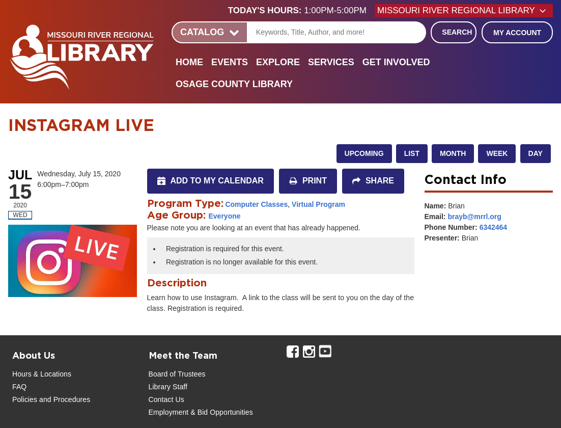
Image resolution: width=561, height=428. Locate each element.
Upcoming (364, 153)
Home (189, 62)
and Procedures (63, 399)
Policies (24, 399)
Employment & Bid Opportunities (201, 412)
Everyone (225, 216)
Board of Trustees (177, 374)
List (411, 153)
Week (497, 153)
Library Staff (168, 387)
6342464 (494, 227)
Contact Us (166, 399)
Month (453, 153)
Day (535, 153)
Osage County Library (234, 84)
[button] (301, 10)
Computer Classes (256, 204)
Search (457, 32)
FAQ (19, 387)
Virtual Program (318, 204)
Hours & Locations (41, 374)
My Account (517, 33)
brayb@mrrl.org (474, 216)
